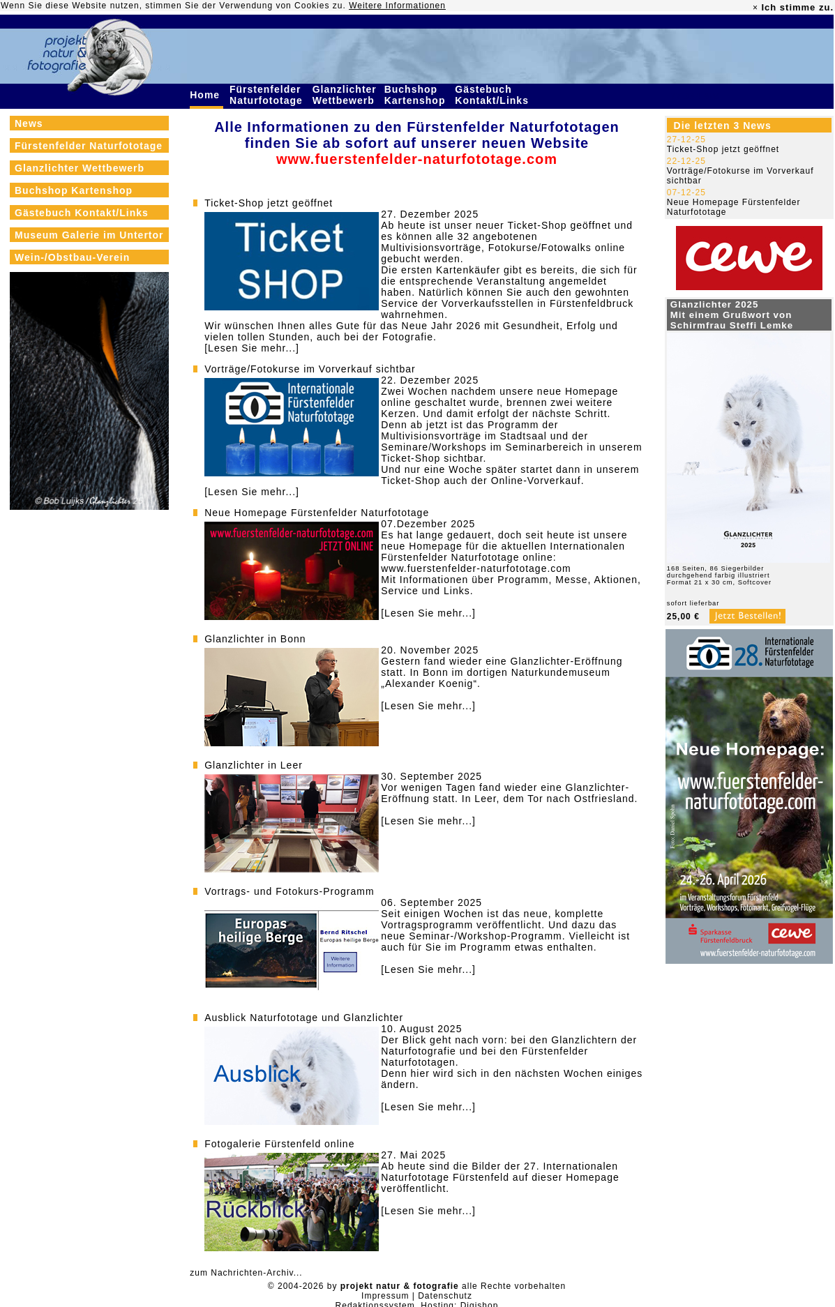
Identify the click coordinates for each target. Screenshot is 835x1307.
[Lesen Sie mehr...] (251, 348)
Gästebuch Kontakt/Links (493, 95)
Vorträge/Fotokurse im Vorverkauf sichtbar (309, 369)
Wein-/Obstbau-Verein (72, 257)
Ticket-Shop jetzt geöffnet (268, 203)
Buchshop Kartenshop (416, 95)
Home (206, 94)
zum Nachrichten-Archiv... (246, 1273)
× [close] (755, 8)
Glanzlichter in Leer (253, 765)
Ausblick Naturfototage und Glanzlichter (303, 1017)
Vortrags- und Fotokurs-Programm (289, 891)
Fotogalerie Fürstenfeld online (279, 1143)
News (29, 123)
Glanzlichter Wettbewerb (345, 95)
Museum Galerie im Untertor (89, 235)
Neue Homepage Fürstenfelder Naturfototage (316, 512)
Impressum (385, 1296)
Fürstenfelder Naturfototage (268, 95)
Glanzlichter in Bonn (255, 638)
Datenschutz (445, 1296)
